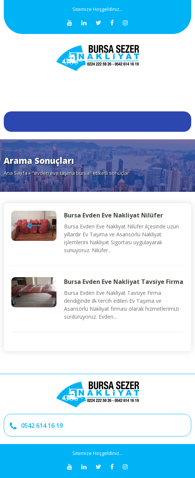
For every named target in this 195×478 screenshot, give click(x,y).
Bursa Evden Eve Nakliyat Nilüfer (113, 215)
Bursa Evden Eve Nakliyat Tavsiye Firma (123, 282)
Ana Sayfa (15, 173)
